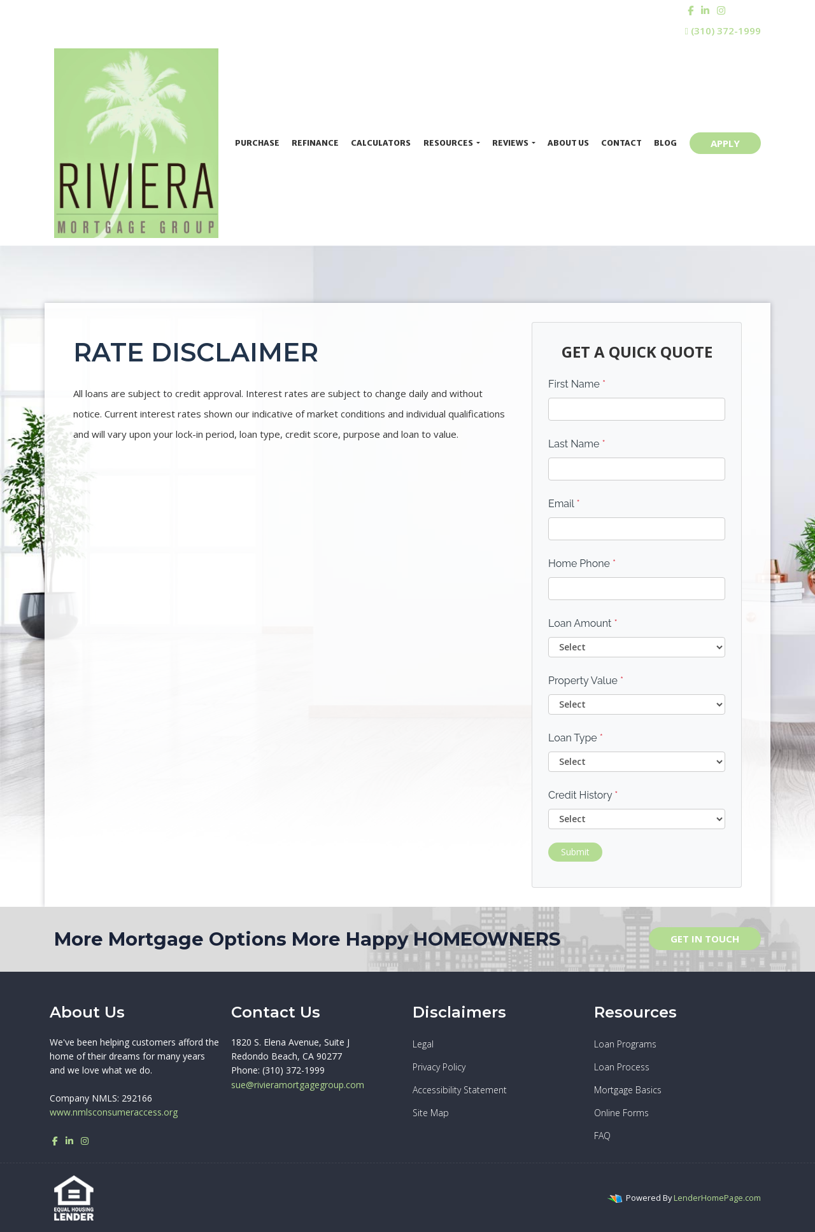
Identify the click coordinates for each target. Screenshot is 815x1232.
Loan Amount (583, 623)
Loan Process (621, 1067)
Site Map (431, 1113)
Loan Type (575, 738)
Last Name (577, 444)
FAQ (602, 1136)
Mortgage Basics (628, 1090)
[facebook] (690, 10)
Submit (575, 852)
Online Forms (621, 1113)
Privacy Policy (439, 1067)
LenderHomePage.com (717, 1197)
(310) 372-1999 (723, 30)
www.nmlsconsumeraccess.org (114, 1112)
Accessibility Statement (460, 1090)
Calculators (381, 143)
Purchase (257, 143)
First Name (577, 384)
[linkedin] (705, 10)
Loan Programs (625, 1044)
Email (564, 504)
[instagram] (721, 10)
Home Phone (582, 563)
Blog (665, 143)
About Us (568, 143)
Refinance (315, 143)
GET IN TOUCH (704, 938)
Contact (621, 143)
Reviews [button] (511, 143)
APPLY (725, 143)
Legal (423, 1044)
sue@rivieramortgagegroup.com (297, 1085)
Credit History (583, 795)
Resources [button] (448, 143)
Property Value (585, 681)
